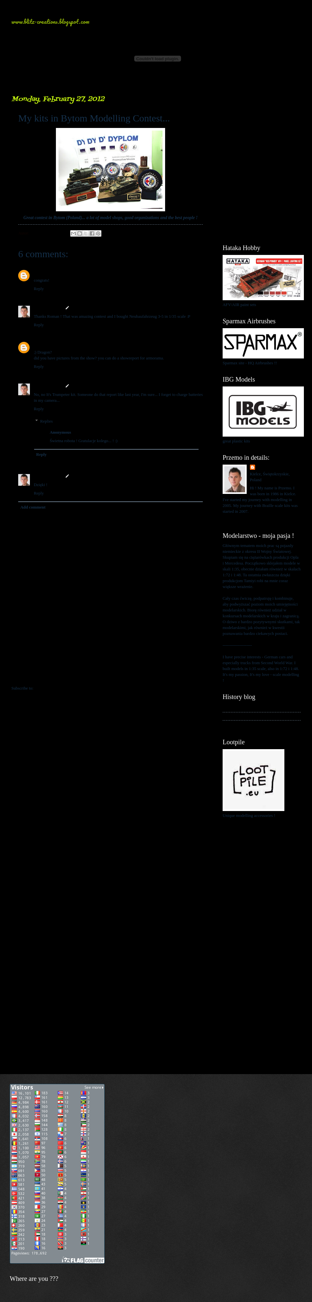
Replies (46, 421)
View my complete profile (244, 519)
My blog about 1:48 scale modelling (253, 724)
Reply (39, 289)
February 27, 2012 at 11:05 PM (98, 386)
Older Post (197, 675)
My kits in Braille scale (242, 716)
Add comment (33, 507)
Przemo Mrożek (48, 308)
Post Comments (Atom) (54, 688)
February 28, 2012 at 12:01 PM (99, 432)
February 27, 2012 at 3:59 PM (97, 308)
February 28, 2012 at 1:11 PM (97, 476)
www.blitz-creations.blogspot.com (50, 21)
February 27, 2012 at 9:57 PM (74, 344)
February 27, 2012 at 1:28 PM (74, 272)
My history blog (236, 708)
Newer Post (25, 675)
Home (111, 675)
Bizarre (40, 272)
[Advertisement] (262, 127)
